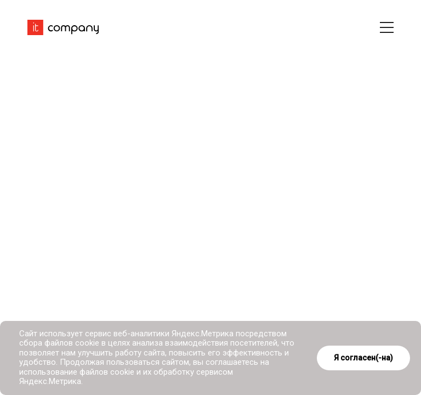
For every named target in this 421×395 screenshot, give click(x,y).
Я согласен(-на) (363, 357)
